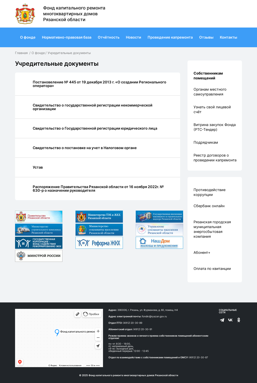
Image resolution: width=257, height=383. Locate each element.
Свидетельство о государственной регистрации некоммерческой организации (92, 107)
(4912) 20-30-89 (132, 322)
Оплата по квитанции (212, 268)
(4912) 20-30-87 (198, 357)
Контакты (228, 37)
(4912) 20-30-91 (142, 329)
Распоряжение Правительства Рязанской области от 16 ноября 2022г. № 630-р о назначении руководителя (98, 189)
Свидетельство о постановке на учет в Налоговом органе (85, 148)
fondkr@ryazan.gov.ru (154, 316)
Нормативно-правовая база (66, 37)
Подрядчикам (206, 142)
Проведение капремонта (170, 37)
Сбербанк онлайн (209, 206)
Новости (133, 37)
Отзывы (206, 37)
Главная (21, 53)
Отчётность (108, 37)
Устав (38, 167)
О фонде (28, 37)
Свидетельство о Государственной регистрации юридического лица (95, 128)
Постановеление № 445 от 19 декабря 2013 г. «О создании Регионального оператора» (99, 84)
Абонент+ (202, 252)
